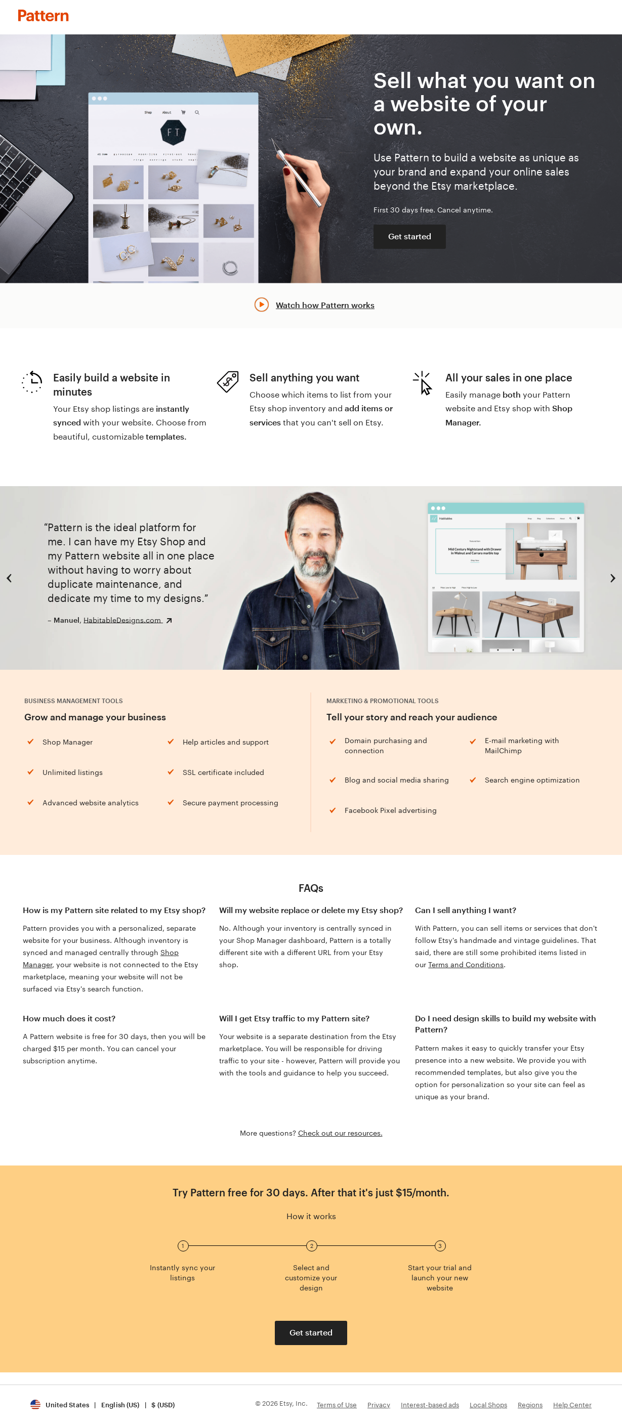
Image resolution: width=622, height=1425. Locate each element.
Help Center (572, 1405)
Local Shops (488, 1405)
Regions (530, 1405)
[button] (102, 1405)
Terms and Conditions (466, 965)
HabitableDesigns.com (123, 620)
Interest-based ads (430, 1405)
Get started (409, 236)
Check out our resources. (340, 1133)
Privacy (378, 1405)
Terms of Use (337, 1405)
